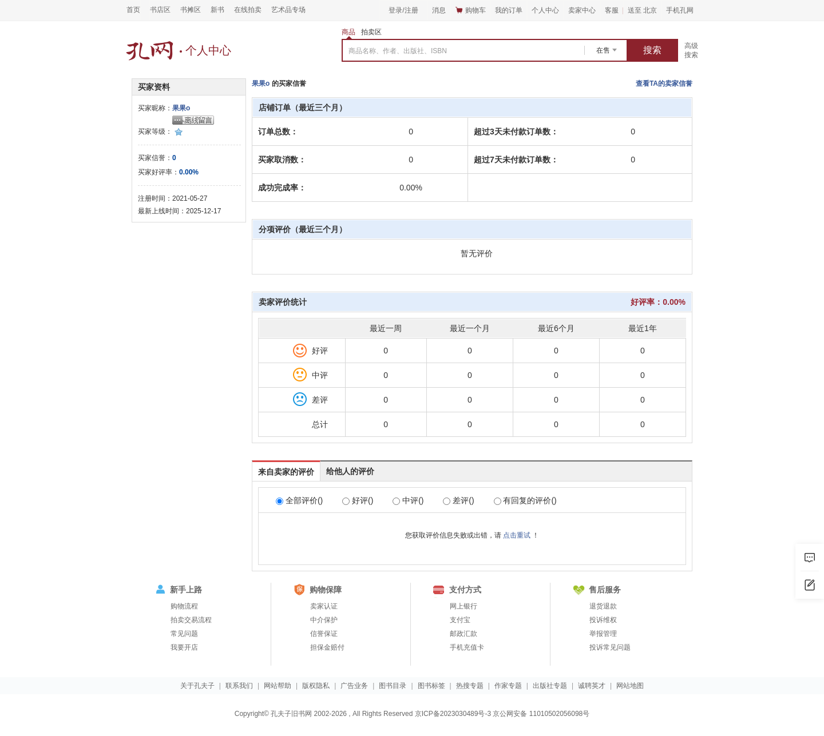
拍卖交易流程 (191, 620)
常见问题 (184, 634)
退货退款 (603, 606)
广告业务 (354, 686)
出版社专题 (550, 686)
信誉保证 (324, 634)
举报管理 (603, 634)
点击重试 (516, 535)
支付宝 (460, 620)
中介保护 (324, 620)
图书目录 (392, 686)
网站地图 (630, 686)
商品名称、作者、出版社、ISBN (397, 51)
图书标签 (431, 686)
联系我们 (239, 686)
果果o (181, 108)
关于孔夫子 (197, 686)
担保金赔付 (327, 647)
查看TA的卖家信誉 (664, 83)
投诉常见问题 (610, 647)
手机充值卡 (467, 647)
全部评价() (299, 500)
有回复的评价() (525, 500)
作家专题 (508, 686)
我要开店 (184, 647)
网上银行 (463, 606)
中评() (408, 500)
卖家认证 (324, 606)
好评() (357, 500)
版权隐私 (316, 686)
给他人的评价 (350, 471)
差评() (458, 500)
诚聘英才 (591, 686)
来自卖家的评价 (286, 471)
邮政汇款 (463, 634)
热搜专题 (470, 686)
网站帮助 (277, 686)
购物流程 (184, 606)
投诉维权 (603, 620)
